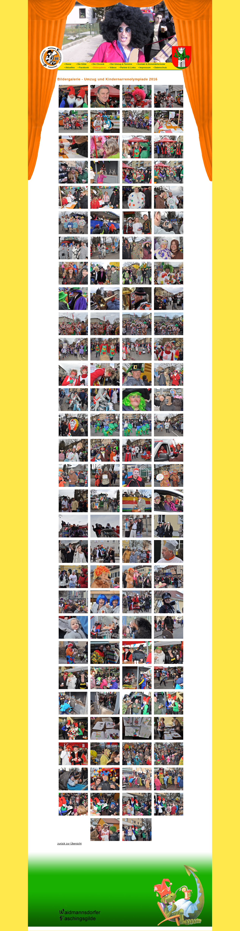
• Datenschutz (159, 67)
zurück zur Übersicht (69, 843)
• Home (67, 64)
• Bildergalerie (98, 67)
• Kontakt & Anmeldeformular (149, 64)
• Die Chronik (96, 64)
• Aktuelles (69, 67)
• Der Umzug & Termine (119, 64)
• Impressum (144, 67)
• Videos (112, 67)
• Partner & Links (127, 67)
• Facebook (83, 67)
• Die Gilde (79, 64)
